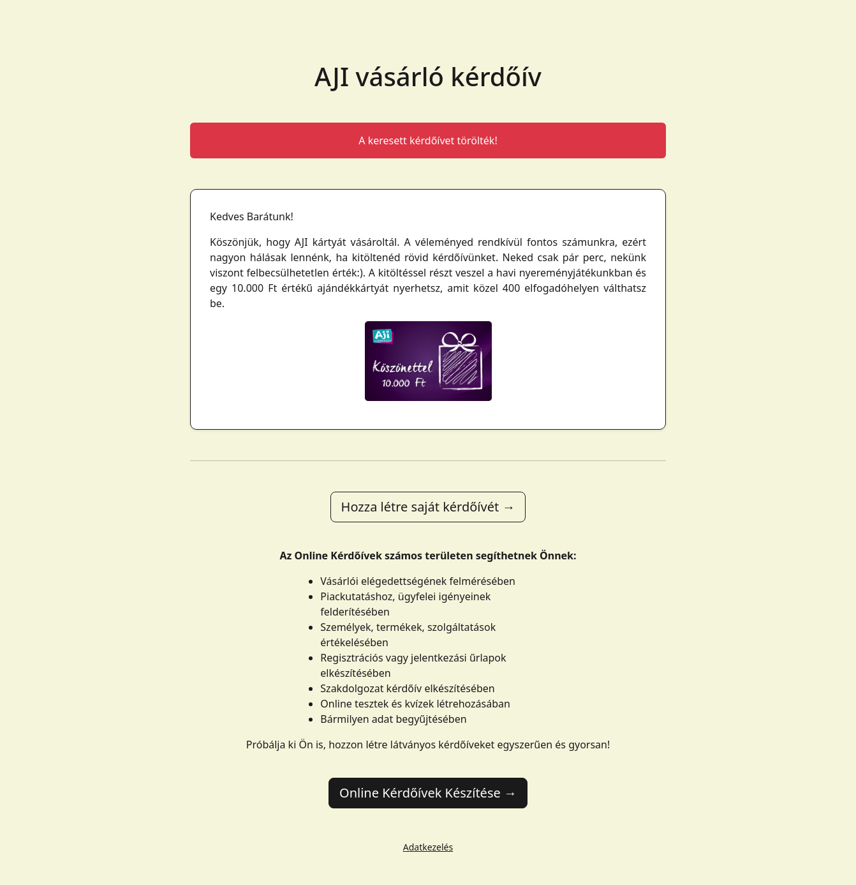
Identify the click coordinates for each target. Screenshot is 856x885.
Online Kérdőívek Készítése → (428, 792)
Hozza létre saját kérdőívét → (428, 506)
